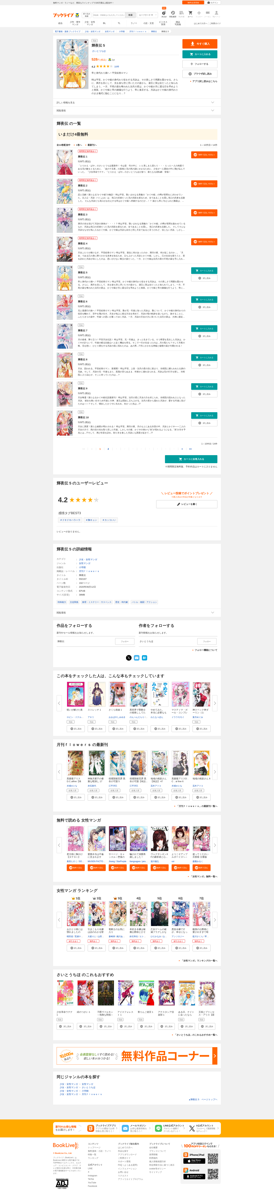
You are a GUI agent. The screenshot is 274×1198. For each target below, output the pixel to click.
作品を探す (123, 1151)
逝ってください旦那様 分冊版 (200, 855)
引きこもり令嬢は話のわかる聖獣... (96, 932)
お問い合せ (123, 1172)
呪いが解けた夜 (75, 709)
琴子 (207, 936)
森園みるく (198, 861)
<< (83, 449)
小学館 (82, 567)
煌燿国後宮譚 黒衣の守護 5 (117, 780)
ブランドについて (157, 1151)
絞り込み (86, 15)
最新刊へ (92, 145)
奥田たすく (72, 861)
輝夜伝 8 (82, 359)
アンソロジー (178, 936)
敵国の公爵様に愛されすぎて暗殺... (200, 932)
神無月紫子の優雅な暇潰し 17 (96, 780)
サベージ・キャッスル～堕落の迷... (117, 857)
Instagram (92, 1175)
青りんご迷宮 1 (145, 1012)
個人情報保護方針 (157, 1161)
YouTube (92, 1182)
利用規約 (153, 1158)
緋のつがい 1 (83, 1012)
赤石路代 (92, 786)
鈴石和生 (134, 936)
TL (119, 23)
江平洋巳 (113, 786)
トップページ (94, 1147)
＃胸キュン (91, 520)
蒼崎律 (112, 936)
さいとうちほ (99, 51)
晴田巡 (70, 936)
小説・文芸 (148, 23)
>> (190, 449)
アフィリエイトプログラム (130, 1179)
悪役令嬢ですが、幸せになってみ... (180, 932)
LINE (90, 1168)
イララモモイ (178, 717)
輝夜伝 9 (82, 388)
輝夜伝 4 (82, 243)
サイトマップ (155, 1172)
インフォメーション (127, 1168)
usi (173, 861)
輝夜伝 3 (82, 214)
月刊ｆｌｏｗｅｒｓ (89, 571)
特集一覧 (92, 1154)
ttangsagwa (135, 861)
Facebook (92, 1186)
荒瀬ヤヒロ (80, 936)
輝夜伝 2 (82, 185)
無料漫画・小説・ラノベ (99, 1151)
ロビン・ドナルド (75, 717)
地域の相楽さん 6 (201, 778)
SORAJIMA (84, 861)
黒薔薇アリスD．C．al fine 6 (180, 780)
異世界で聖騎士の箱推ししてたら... (138, 712)
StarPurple (121, 861)
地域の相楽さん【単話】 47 (159, 780)
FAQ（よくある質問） (128, 1165)
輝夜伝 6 (82, 301)
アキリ (91, 717)
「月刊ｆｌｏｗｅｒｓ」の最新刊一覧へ (196, 806)
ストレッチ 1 (94, 709)
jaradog (145, 861)
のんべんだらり (137, 717)
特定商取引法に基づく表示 (161, 1165)
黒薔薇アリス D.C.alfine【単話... (74, 781)
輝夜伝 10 (83, 417)
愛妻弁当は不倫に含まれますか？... (96, 857)
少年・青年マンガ (75, 23)
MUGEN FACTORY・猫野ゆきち (103, 861)
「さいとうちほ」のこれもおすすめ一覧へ (195, 1035)
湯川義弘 (155, 861)
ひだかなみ (156, 936)
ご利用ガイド (215, 23)
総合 (60, 23)
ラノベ (134, 23)
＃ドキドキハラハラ (70, 520)
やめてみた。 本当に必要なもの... (159, 712)
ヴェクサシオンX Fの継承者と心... (160, 855)
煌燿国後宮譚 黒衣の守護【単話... (138, 780)
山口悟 (166, 936)
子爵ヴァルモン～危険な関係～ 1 (105, 1015)
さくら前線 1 (115, 709)
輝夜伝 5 (82, 272)
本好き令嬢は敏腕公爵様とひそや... (138, 932)
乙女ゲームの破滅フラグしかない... (159, 932)
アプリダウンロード (127, 1154)
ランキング (93, 1158)
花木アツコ (156, 786)
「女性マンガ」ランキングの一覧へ (199, 960)
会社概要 (153, 1147)
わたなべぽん (157, 717)
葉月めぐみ (198, 717)
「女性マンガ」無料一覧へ (203, 876)
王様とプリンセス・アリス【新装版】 (206, 1015)
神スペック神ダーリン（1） (200, 711)
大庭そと (92, 936)
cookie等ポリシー (157, 1168)
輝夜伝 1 (82, 156)
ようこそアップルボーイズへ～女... (180, 857)
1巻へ (79, 145)
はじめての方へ (200, 23)
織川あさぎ (122, 936)
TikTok (91, 1179)
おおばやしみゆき (117, 717)
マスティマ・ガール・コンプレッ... (180, 712)
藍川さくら (198, 936)
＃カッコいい (109, 520)
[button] (76, 728)
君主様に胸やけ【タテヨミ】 (75, 855)
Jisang (112, 861)
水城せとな (72, 786)
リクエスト (123, 1175)
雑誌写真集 (178, 23)
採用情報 (153, 1154)
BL (104, 23)
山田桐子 (102, 936)
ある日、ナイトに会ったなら (186, 1013)
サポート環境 (124, 1161)
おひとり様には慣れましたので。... (75, 932)
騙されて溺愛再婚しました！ (138, 855)
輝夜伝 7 (82, 330)
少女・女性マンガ (90, 23)
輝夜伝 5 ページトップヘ (203, 1099)
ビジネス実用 (163, 23)
